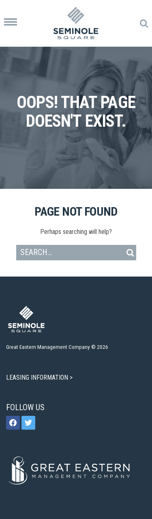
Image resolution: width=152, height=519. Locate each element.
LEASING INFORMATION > (40, 377)
